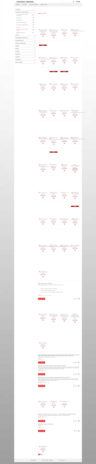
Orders (33, 462)
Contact (61, 462)
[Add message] (43, 36)
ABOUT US (43, 4)
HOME (18, 4)
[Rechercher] (73, 2)
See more (43, 33)
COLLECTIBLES (33, 4)
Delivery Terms (47, 462)
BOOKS (24, 4)
